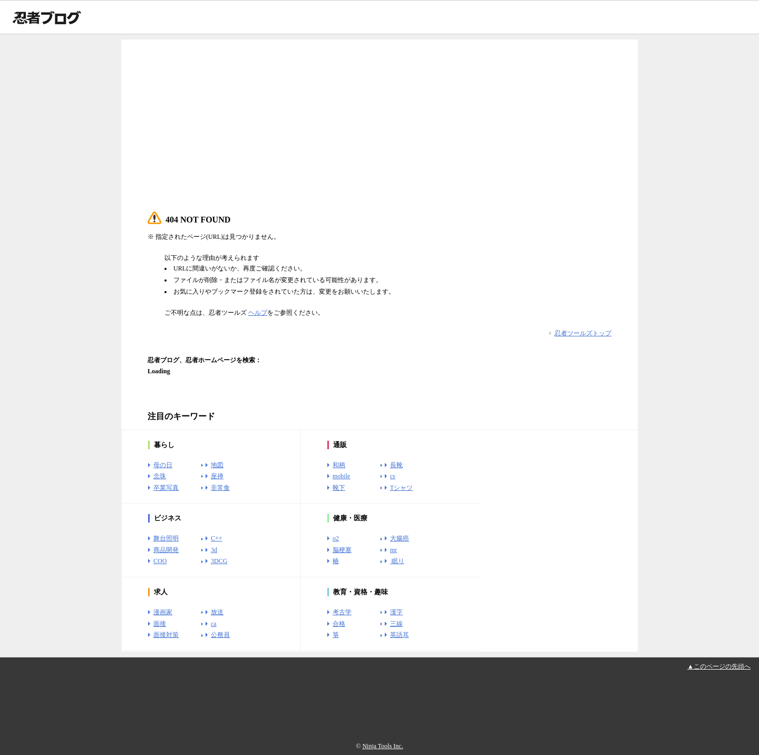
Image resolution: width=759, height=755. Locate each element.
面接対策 (166, 634)
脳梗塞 (342, 550)
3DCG (219, 561)
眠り (397, 561)
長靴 (396, 465)
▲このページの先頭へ (719, 666)
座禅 (217, 476)
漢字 (396, 612)
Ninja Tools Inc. (382, 746)
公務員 (220, 634)
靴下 (339, 487)
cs (392, 476)
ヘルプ (257, 312)
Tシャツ (401, 487)
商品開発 (166, 550)
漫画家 (162, 612)
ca (214, 623)
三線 (396, 623)
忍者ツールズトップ (582, 333)
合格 (339, 623)
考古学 (342, 612)
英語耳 (399, 634)
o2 (336, 538)
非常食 (220, 487)
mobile (341, 476)
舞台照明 (166, 538)
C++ (216, 538)
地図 (217, 465)
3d (214, 550)
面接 (159, 623)
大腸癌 (399, 538)
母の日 (162, 465)
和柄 (339, 465)
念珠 (159, 476)
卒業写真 (166, 487)
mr (393, 550)
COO (160, 561)
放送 (217, 612)
